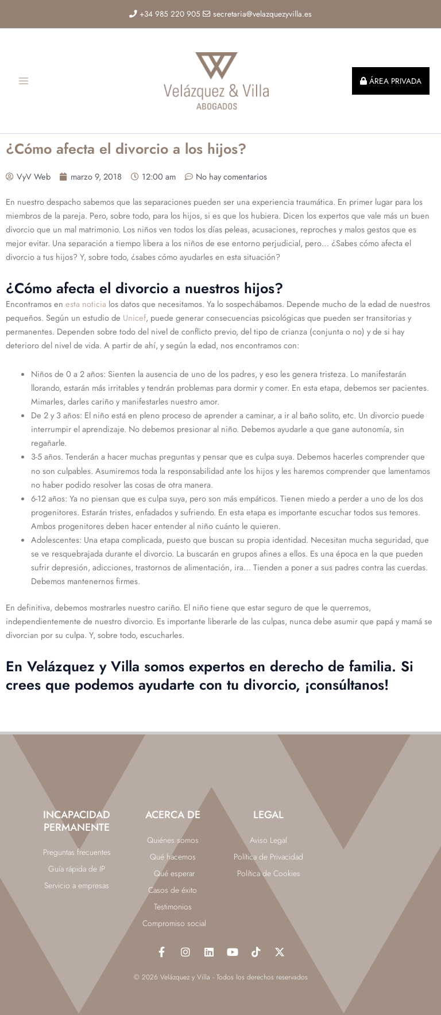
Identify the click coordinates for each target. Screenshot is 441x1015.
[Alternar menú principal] (23, 85)
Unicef (134, 327)
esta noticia (85, 313)
